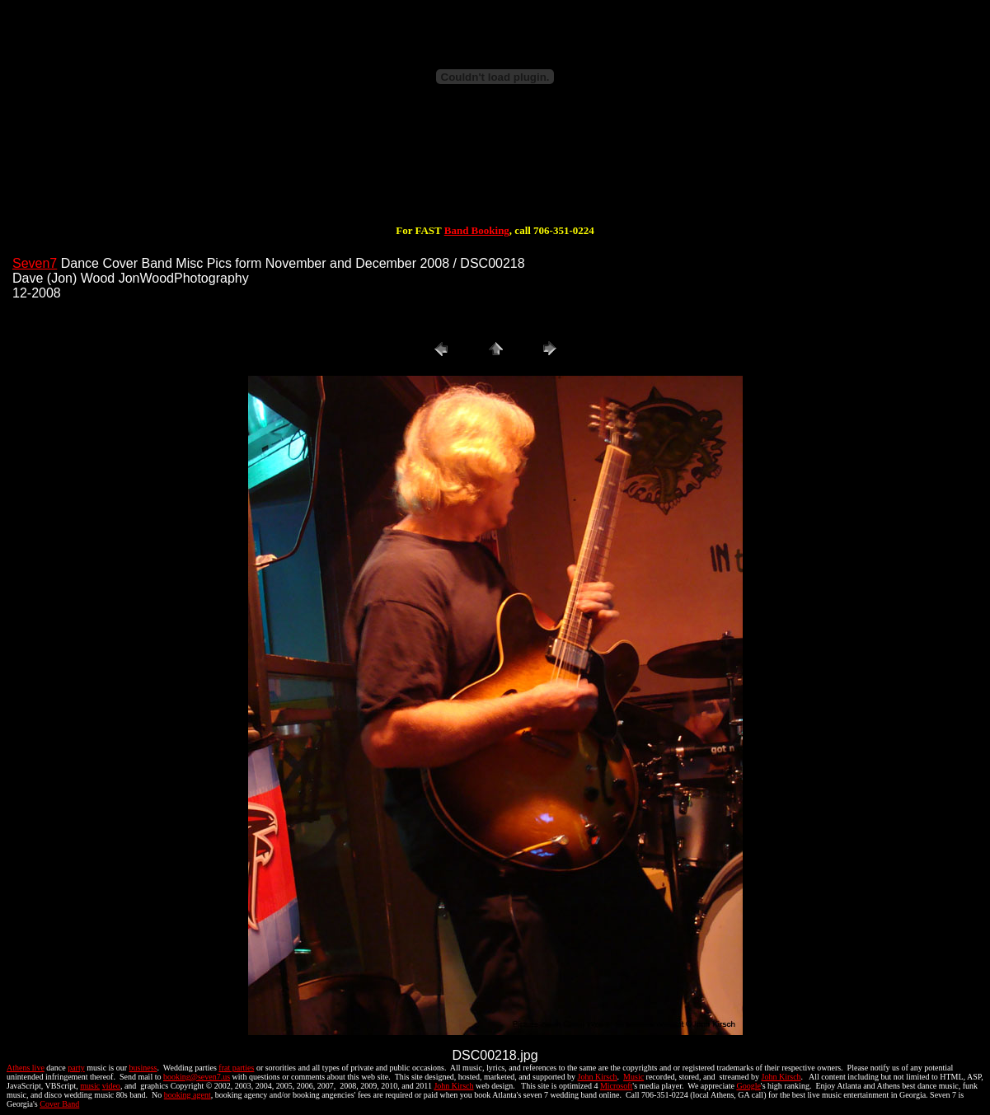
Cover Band (59, 1103)
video (111, 1085)
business (143, 1067)
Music (633, 1076)
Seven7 (34, 263)
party (76, 1067)
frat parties (236, 1067)
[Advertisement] (495, 171)
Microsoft (616, 1085)
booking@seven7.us (196, 1076)
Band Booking (476, 230)
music (90, 1085)
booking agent (187, 1094)
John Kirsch (597, 1076)
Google (748, 1085)
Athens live (26, 1067)
